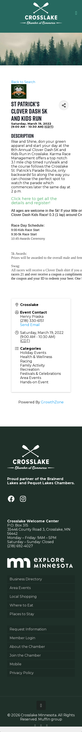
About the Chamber (27, 647)
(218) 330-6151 (32, 321)
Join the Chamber (25, 655)
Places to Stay (22, 614)
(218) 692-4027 (20, 546)
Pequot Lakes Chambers (51, 483)
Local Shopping (23, 596)
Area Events (20, 588)
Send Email (30, 325)
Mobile (15, 664)
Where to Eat (21, 605)
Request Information (28, 629)
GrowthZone (52, 402)
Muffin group (50, 719)
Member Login (22, 638)
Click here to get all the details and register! (34, 200)
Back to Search (23, 82)
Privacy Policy (22, 673)
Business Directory (26, 579)
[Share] (64, 105)
